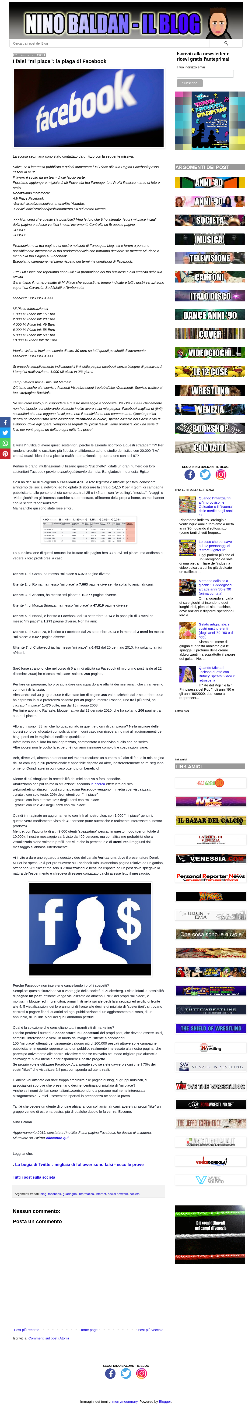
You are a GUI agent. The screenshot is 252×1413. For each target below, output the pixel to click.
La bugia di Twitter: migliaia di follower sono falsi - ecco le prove (79, 1164)
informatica (86, 1194)
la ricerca (98, 784)
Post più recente (26, 1330)
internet (101, 1194)
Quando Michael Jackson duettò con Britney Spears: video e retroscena (217, 674)
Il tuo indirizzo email (191, 67)
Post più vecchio (150, 1330)
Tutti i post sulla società (34, 1177)
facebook (54, 1194)
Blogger (165, 1401)
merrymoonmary (124, 1401)
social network (118, 1194)
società (135, 1194)
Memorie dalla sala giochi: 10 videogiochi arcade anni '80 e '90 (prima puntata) (215, 587)
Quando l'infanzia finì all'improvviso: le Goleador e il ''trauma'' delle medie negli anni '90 (216, 506)
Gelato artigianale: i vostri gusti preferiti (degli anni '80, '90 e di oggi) (216, 630)
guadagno (70, 1194)
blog (43, 1194)
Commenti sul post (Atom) (48, 1338)
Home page (89, 1330)
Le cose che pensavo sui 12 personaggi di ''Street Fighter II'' (215, 546)
